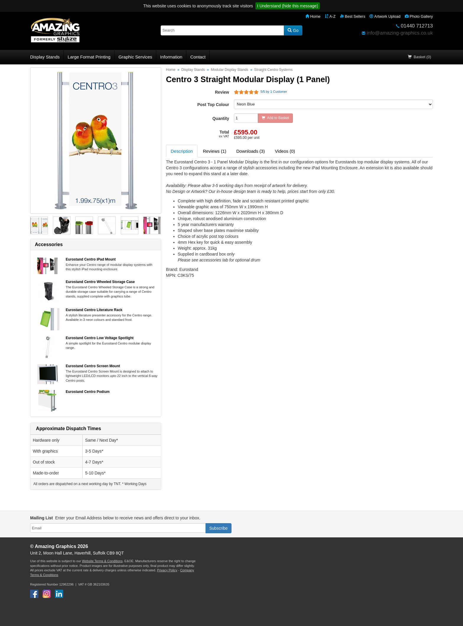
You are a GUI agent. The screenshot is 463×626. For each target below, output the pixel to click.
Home (312, 16)
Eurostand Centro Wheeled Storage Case (100, 282)
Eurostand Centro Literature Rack (94, 310)
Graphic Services (135, 56)
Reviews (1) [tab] (214, 151)
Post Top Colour (213, 104)
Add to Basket (275, 118)
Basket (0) (419, 57)
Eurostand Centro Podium (88, 392)
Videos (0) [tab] (285, 151)
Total (224, 134)
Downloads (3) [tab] (250, 151)
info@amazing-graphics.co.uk (400, 33)
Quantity (220, 118)
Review (222, 92)
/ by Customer (273, 91)
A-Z (330, 16)
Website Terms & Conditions (102, 561)
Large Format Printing (89, 56)
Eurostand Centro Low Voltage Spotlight (100, 338)
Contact (198, 56)
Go (293, 30)
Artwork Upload (384, 16)
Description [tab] (182, 151)
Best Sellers (352, 16)
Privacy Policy (167, 570)
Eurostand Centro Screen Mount (93, 366)
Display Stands (45, 56)
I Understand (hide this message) (287, 6)
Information (171, 56)
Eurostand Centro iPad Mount (91, 259)
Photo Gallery (419, 16)
